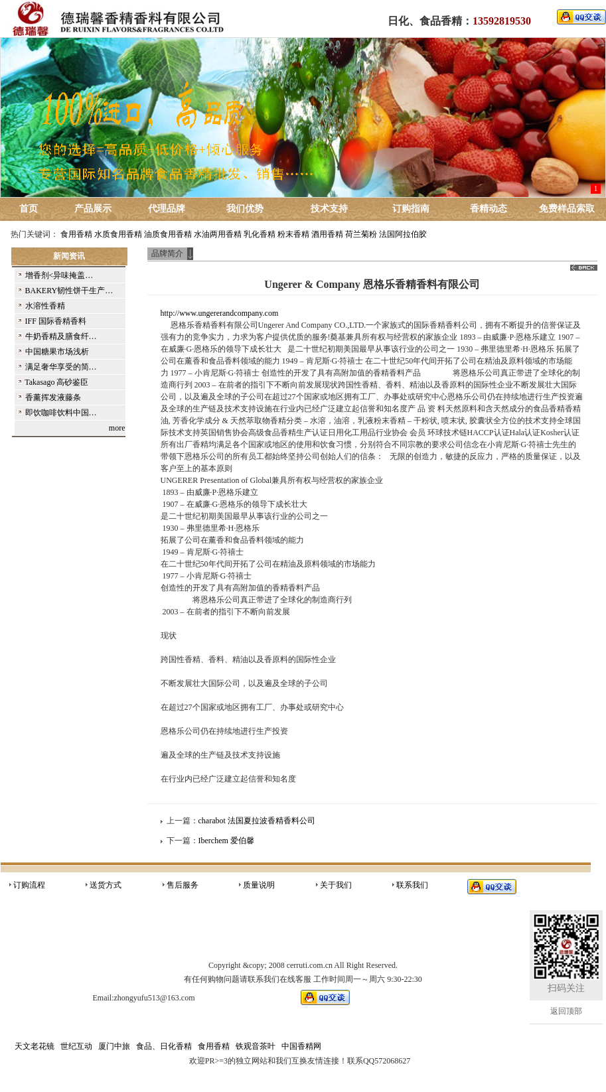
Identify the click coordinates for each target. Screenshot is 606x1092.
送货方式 (105, 885)
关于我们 (336, 885)
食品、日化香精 (164, 1046)
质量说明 (259, 885)
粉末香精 (293, 234)
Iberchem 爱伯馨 (226, 840)
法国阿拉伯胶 (403, 234)
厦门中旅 (114, 1046)
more (117, 428)
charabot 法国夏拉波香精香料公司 (256, 820)
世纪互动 (76, 1046)
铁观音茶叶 (255, 1046)
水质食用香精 (118, 234)
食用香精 (76, 234)
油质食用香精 (168, 234)
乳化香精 (259, 234)
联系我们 (412, 885)
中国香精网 (301, 1046)
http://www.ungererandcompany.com (220, 313)
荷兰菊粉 (361, 234)
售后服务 (182, 885)
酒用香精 (327, 234)
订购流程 (29, 885)
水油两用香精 (218, 234)
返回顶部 (566, 1011)
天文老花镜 (34, 1046)
